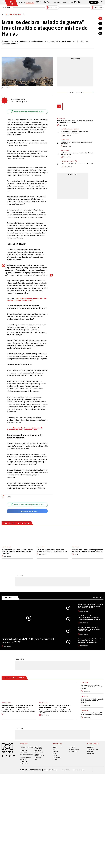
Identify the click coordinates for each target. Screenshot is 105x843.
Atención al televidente (23, 751)
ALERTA (55, 755)
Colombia (22, 2)
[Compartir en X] (100, 28)
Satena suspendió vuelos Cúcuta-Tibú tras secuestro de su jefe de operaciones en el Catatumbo (90, 640)
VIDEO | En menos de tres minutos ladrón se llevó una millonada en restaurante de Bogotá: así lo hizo (89, 617)
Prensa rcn (23, 759)
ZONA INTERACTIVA (92, 749)
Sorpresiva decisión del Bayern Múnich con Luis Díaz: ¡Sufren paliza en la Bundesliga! (18, 706)
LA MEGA (55, 760)
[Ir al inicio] (11, 3)
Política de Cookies (65, 770)
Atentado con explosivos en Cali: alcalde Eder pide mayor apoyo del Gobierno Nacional (89, 628)
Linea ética (38, 757)
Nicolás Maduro (6, 547)
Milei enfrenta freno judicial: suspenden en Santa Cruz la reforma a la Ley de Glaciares (87, 550)
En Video (10, 598)
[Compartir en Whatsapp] (100, 33)
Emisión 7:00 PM (96, 7)
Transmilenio (65, 139)
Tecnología (84, 682)
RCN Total (56, 749)
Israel (9, 496)
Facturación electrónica (38, 748)
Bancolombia (61, 118)
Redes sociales (65, 150)
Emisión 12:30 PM (51, 7)
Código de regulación (26, 754)
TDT (62, 747)
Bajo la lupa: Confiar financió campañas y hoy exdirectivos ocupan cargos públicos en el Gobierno (90, 606)
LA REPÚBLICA (72, 747)
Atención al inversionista (24, 762)
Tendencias (64, 2)
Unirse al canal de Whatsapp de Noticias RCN (27, 111)
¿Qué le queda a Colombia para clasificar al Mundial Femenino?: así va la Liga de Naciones (74, 132)
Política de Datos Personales (51, 770)
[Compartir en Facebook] (100, 23)
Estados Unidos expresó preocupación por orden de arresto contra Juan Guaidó (26, 299)
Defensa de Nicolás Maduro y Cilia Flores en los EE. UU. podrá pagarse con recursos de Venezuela (17, 551)
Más (98, 597)
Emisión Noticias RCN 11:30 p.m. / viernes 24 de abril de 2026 (77, 164)
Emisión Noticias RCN (68, 161)
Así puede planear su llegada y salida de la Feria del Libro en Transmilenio (76, 143)
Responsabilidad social (26, 747)
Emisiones (7, 7)
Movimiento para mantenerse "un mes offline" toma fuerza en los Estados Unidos (77, 153)
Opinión (71, 2)
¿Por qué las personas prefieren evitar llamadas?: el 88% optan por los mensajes (92, 687)
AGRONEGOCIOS (73, 751)
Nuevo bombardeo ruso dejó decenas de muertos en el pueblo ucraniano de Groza (25, 429)
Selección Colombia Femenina (70, 129)
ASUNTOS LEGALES (74, 749)
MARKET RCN (90, 753)
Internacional (30, 2)
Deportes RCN (38, 2)
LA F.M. (54, 753)
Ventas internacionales (39, 755)
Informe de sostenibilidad (39, 751)
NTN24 (54, 747)
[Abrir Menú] (3, 2)
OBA (36, 759)
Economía (57, 2)
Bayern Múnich (6, 703)
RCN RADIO (55, 751)
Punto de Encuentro (77, 2)
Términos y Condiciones (78, 770)
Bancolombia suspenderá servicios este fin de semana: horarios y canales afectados (75, 121)
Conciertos (84, 696)
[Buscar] (102, 2)
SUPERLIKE (90, 751)
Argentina (75, 547)
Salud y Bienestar (46, 2)
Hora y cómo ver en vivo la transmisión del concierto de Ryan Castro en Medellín (92, 700)
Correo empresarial (25, 757)
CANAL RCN (93, 2)
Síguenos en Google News (27, 511)
